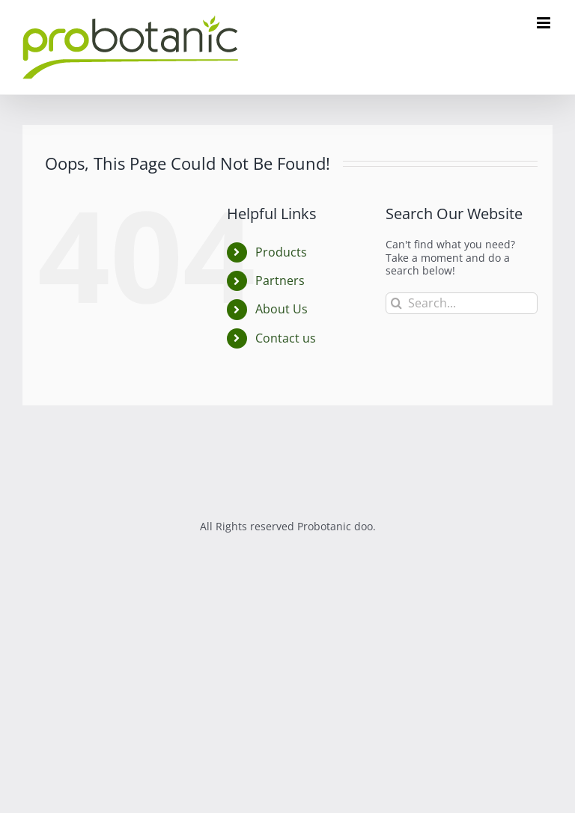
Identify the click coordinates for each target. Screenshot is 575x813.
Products (281, 252)
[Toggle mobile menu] (545, 23)
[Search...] (462, 303)
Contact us (285, 338)
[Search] (396, 303)
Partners (280, 280)
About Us (281, 309)
